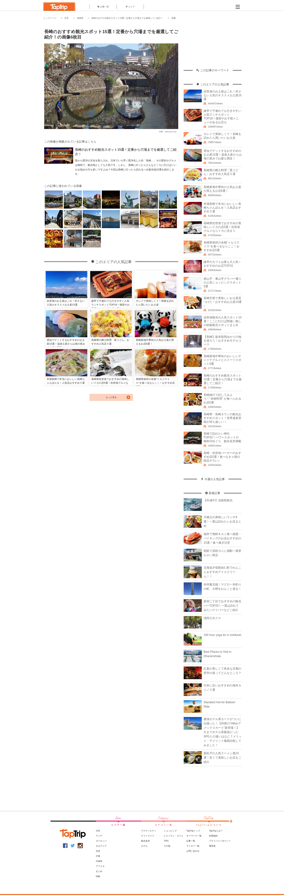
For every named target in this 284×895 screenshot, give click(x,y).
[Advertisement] (213, 46)
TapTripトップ (193, 831)
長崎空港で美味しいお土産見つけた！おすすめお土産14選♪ (223, 302)
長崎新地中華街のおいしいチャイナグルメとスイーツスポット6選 (222, 360)
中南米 (99, 861)
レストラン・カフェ (173, 836)
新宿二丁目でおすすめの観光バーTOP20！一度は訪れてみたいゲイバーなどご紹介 (222, 606)
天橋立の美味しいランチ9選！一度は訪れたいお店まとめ (222, 521)
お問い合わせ (192, 851)
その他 (167, 846)
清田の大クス (212, 618)
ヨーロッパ (101, 841)
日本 (66, 18)
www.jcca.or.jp (170, 132)
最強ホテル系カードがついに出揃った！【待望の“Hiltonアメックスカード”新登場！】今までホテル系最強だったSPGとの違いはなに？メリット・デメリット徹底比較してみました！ (223, 732)
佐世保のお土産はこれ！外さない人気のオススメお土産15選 (223, 95)
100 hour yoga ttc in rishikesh (222, 634)
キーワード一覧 (194, 836)
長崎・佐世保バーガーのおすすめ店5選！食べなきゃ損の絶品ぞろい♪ (222, 456)
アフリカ (100, 866)
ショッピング (170, 831)
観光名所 (145, 841)
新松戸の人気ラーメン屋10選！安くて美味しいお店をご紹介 (222, 757)
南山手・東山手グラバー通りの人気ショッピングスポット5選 (222, 282)
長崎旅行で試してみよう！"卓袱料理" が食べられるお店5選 (222, 398)
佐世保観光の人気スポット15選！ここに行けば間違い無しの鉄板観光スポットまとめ (223, 321)
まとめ (99, 871)
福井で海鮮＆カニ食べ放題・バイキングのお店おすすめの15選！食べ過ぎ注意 (222, 538)
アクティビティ (148, 831)
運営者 (212, 846)
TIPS (166, 841)
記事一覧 (103, 6)
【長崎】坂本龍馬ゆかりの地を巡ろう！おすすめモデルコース (222, 340)
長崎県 (80, 18)
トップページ (49, 18)
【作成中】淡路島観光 (218, 500)
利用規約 (213, 836)
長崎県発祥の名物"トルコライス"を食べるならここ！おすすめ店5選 (221, 246)
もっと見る (111, 397)
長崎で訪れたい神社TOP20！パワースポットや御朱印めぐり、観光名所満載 (222, 437)
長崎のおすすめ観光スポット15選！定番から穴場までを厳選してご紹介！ (127, 18)
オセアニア (101, 846)
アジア (99, 836)
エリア (130, 6)
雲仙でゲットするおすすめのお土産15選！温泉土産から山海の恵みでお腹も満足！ (223, 154)
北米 (98, 851)
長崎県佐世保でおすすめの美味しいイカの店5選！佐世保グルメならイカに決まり (222, 227)
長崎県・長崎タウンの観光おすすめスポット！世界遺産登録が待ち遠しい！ (222, 418)
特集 (98, 876)
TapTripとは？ (216, 831)
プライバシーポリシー (220, 841)
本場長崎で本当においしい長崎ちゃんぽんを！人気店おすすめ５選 (222, 207)
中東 (98, 856)
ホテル (144, 846)
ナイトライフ (147, 836)
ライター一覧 (192, 846)
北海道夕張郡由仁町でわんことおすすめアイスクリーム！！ (222, 572)
